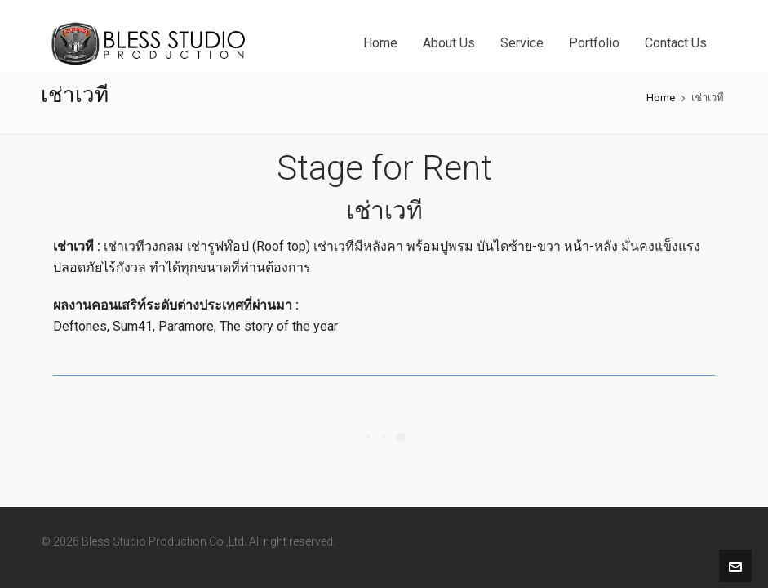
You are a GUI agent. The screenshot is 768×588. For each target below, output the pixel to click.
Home (660, 97)
